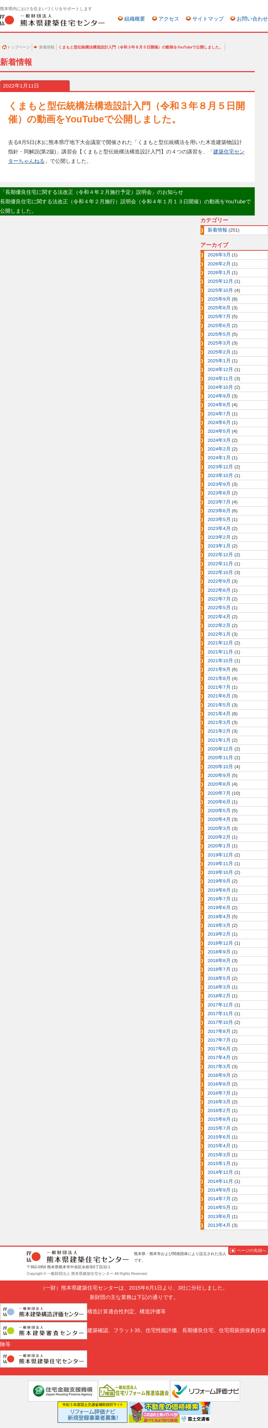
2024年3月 (219, 440)
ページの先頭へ (251, 1250)
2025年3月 (219, 343)
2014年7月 (219, 1198)
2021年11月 (220, 652)
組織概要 (134, 19)
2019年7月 (219, 898)
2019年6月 (219, 907)
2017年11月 (220, 1013)
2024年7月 (219, 413)
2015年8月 (219, 1119)
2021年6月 (219, 695)
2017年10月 (220, 1022)
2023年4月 (219, 528)
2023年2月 (219, 537)
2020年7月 (219, 793)
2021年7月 (219, 687)
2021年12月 (220, 642)
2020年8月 (219, 784)
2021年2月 (219, 731)
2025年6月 (219, 325)
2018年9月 (219, 951)
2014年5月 (219, 1207)
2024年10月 (220, 387)
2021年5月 (219, 705)
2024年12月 (220, 369)
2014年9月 (219, 1190)
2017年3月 (219, 1066)
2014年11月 (220, 1181)
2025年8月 (219, 307)
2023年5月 (219, 519)
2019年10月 (220, 872)
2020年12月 (220, 748)
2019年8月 (219, 890)
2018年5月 (219, 978)
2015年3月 (219, 1154)
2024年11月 (220, 378)
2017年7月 (219, 1040)
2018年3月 (219, 987)
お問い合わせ (252, 19)
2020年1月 (219, 845)
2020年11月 (220, 757)
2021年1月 (219, 740)
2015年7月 (219, 1128)
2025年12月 (220, 281)
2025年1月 (219, 360)
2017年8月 (219, 1031)
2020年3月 (219, 828)
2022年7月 (219, 599)
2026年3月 (219, 254)
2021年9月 (219, 669)
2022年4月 (219, 616)
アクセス (168, 19)
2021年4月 (219, 713)
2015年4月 (219, 1145)
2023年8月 (219, 493)
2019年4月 (219, 916)
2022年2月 (219, 625)
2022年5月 (219, 607)
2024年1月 (219, 457)
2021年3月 (219, 722)
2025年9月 (219, 299)
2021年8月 (219, 678)
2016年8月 (219, 1084)
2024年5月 (219, 431)
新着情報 (46, 47)
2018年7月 (219, 969)
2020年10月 (220, 766)
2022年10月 (220, 572)
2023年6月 (219, 510)
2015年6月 (219, 1137)
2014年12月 (220, 1172)
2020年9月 (219, 775)
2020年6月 (219, 801)
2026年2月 (219, 263)
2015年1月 (219, 1163)
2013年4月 (219, 1225)
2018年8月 (219, 960)
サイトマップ (208, 19)
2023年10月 (220, 475)
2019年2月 (219, 934)
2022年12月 (220, 554)
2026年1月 (219, 272)
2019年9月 (219, 881)
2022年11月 (220, 563)
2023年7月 (219, 502)
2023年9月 (219, 484)
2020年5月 (219, 810)
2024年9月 (219, 396)
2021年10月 (220, 660)
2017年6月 (219, 1048)
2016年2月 (219, 1110)
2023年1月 (219, 546)
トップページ (18, 47)
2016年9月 (219, 1075)
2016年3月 (219, 1101)
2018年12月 (220, 943)
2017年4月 (219, 1057)
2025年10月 (220, 290)
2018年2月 (219, 995)
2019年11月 (220, 863)
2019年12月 (220, 854)
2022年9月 (219, 581)
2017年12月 (220, 1004)
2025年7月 (219, 316)
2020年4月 (219, 819)
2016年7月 (219, 1093)
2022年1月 (219, 634)
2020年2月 (219, 837)
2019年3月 (219, 925)
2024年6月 (219, 422)
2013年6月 (219, 1216)
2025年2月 (219, 352)
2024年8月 (219, 404)
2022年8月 (219, 590)
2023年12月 (220, 466)
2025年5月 (219, 334)
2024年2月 (219, 449)
